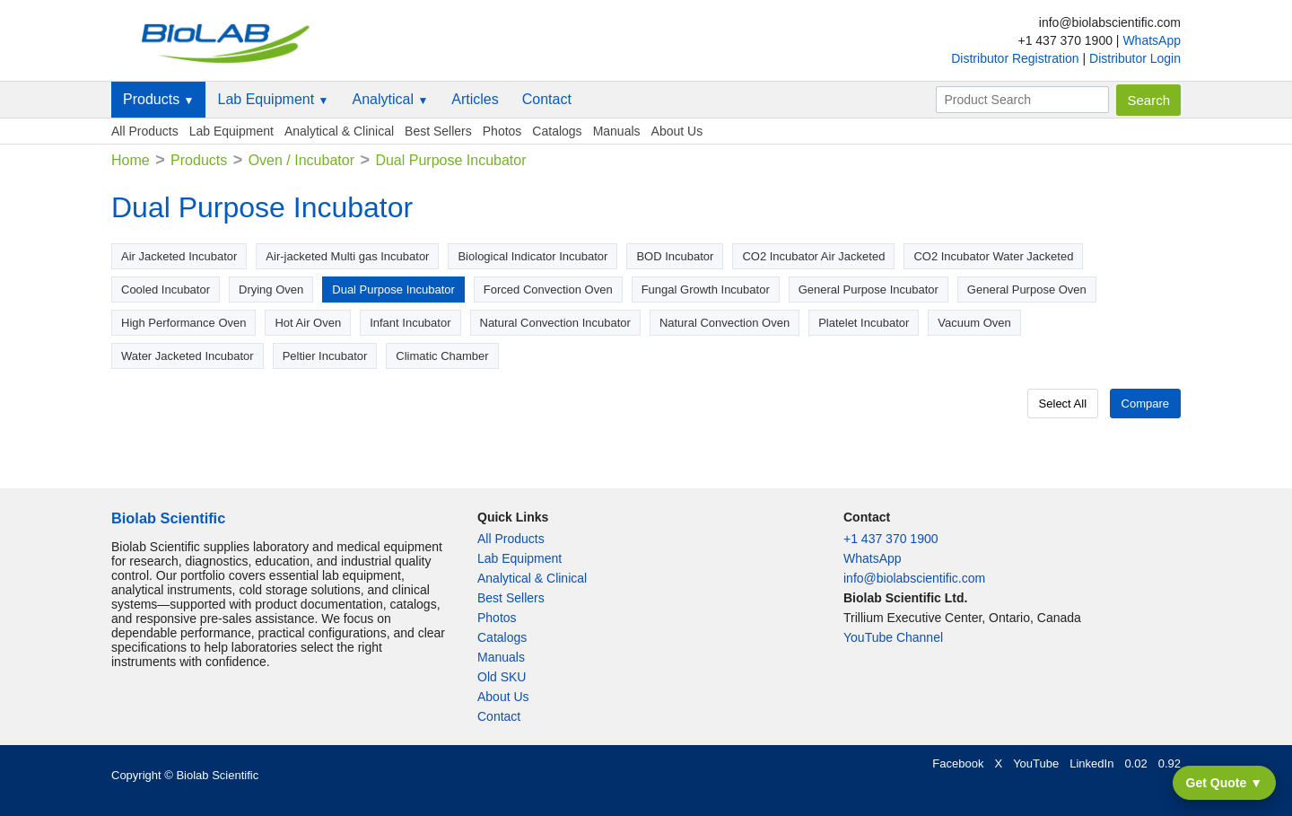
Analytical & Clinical (339, 131)
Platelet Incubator (863, 322)
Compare (1145, 403)
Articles (474, 99)
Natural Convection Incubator (555, 322)
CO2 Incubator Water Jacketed (993, 256)
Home (130, 160)
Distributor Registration (1016, 58)
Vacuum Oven (974, 322)
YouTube (1036, 763)
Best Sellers (438, 131)
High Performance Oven (183, 322)
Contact (547, 99)
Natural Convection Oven (724, 322)
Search (1148, 100)
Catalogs (556, 131)
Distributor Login (1135, 58)
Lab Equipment (272, 99)
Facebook (957, 763)
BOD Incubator (674, 256)
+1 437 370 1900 (890, 538)
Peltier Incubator (325, 356)
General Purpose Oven (1027, 289)
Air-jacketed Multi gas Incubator (347, 256)
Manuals (617, 131)
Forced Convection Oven (548, 289)
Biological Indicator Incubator (532, 256)
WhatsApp (1151, 40)
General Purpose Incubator (868, 289)
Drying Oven (271, 289)
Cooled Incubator (165, 289)
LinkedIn (1091, 763)
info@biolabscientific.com (914, 578)
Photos (502, 131)
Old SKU (501, 677)
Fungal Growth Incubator (706, 289)
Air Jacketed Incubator (179, 256)
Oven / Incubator (301, 160)
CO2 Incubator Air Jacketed (813, 256)
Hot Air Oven (308, 322)
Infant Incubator (410, 322)
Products (158, 99)
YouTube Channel (893, 637)
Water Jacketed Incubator (187, 356)
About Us (677, 131)
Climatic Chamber (442, 356)
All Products (145, 131)
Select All (1063, 403)
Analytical (390, 99)
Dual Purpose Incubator (393, 289)
